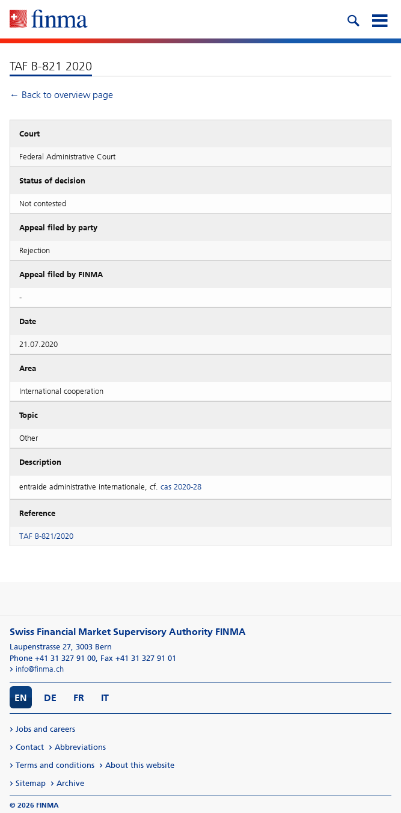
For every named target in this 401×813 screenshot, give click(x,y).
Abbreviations (80, 747)
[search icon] (353, 19)
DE (50, 698)
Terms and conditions (55, 765)
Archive (70, 783)
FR (78, 698)
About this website (139, 765)
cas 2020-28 (181, 486)
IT (105, 698)
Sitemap (31, 783)
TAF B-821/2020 (46, 536)
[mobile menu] (379, 19)
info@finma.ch (40, 668)
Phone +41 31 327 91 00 (53, 658)
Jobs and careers (45, 729)
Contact (30, 747)
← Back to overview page (61, 94)
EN (20, 698)
